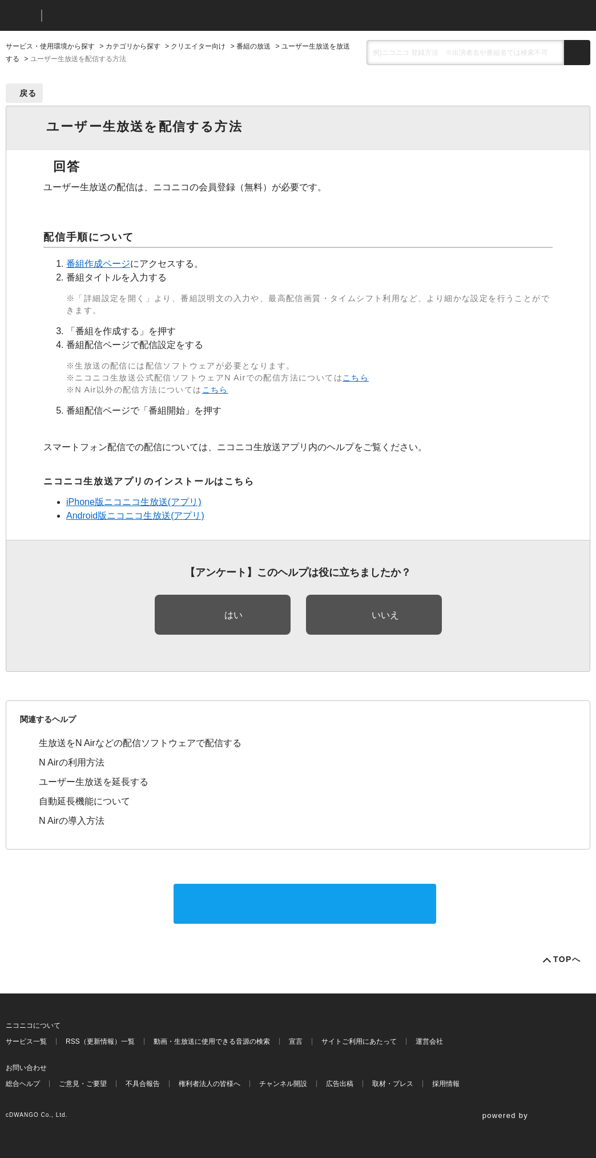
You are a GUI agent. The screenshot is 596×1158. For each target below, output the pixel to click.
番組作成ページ (98, 264)
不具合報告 (143, 1084)
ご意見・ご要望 (83, 1084)
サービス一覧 (26, 1041)
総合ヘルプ (23, 1084)
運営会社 (429, 1041)
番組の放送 (253, 46)
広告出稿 (339, 1084)
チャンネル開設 (283, 1084)
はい (233, 615)
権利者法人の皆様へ (209, 1084)
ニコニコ (21, 16)
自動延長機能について (84, 801)
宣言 (296, 1041)
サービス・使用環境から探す (50, 46)
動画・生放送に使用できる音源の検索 (212, 1041)
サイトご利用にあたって (359, 1041)
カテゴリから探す (133, 46)
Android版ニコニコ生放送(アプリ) (135, 515)
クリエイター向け (198, 46)
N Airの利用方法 (71, 762)
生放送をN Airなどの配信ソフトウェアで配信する (140, 743)
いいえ (385, 615)
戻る (28, 93)
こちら (356, 377)
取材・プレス (392, 1084)
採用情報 (446, 1084)
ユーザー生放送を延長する (93, 782)
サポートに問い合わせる (305, 903)
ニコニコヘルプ (111, 16)
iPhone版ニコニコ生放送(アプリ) (133, 502)
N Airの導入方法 (71, 821)
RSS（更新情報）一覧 (100, 1041)
